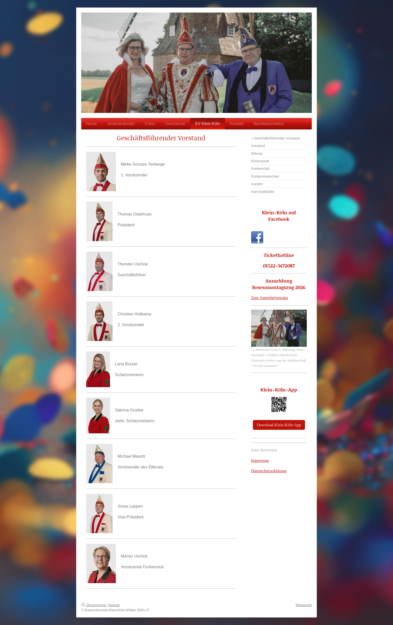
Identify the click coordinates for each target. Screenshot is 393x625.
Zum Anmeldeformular (269, 298)
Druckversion (94, 605)
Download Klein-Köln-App (279, 425)
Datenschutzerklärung (268, 471)
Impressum (260, 460)
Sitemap (114, 605)
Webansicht (304, 605)
